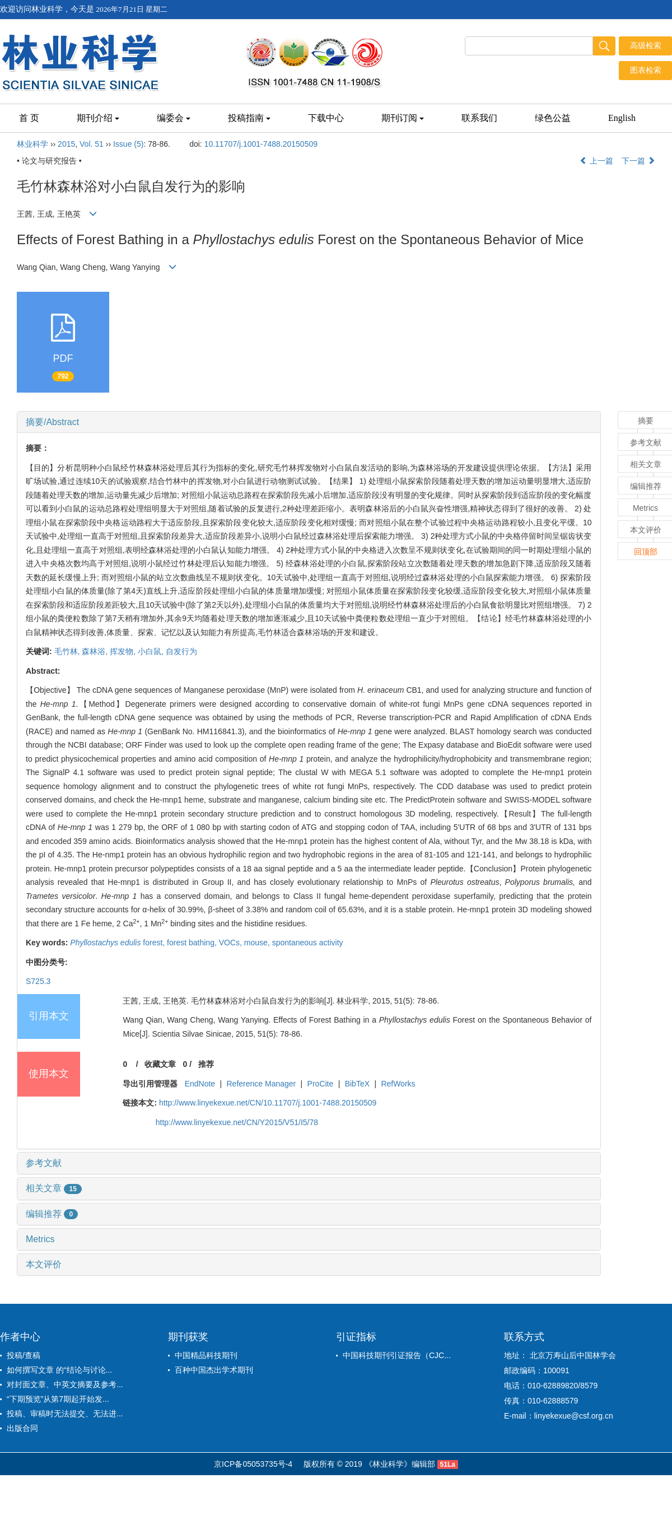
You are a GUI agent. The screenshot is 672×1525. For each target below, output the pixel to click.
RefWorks (398, 1083)
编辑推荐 (52, 1214)
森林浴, (96, 651)
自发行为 (181, 651)
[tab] (308, 422)
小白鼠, (152, 651)
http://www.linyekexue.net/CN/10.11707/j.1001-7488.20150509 (267, 1102)
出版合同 (22, 1428)
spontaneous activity (307, 942)
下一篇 (638, 160)
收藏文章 (160, 1064)
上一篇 (596, 160)
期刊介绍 (98, 118)
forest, (118, 942)
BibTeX (357, 1083)
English (622, 118)
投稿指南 (249, 118)
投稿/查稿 (23, 1355)
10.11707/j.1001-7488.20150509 (261, 143)
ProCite (320, 1083)
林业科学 (32, 143)
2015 (66, 143)
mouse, (258, 942)
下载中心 (326, 118)
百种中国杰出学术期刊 (214, 1369)
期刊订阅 (402, 118)
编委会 (173, 118)
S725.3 (38, 981)
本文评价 (44, 1264)
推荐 (206, 1064)
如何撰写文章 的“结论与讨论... (59, 1369)
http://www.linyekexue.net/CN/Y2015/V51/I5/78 (237, 1122)
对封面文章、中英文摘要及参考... (65, 1384)
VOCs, (231, 942)
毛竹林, (68, 651)
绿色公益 (553, 118)
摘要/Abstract (52, 422)
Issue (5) (128, 143)
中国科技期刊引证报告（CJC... (397, 1355)
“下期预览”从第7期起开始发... (58, 1399)
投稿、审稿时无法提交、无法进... (65, 1413)
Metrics (40, 1239)
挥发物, (124, 651)
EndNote (200, 1083)
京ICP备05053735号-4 (253, 1463)
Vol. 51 (92, 143)
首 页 (29, 118)
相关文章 (54, 1188)
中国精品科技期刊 (206, 1355)
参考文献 (44, 1163)
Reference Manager (261, 1083)
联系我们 (479, 118)
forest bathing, (193, 942)
